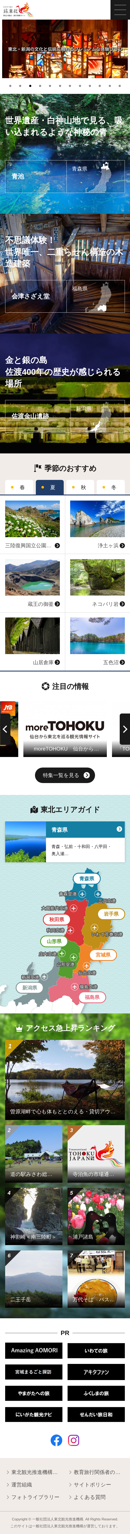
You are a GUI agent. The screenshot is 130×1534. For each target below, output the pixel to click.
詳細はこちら (16, 498)
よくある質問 (87, 1497)
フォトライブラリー (32, 1497)
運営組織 (18, 1485)
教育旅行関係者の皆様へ (96, 1472)
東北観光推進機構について (33, 1472)
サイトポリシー (89, 1485)
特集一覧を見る (66, 776)
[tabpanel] (65, 49)
